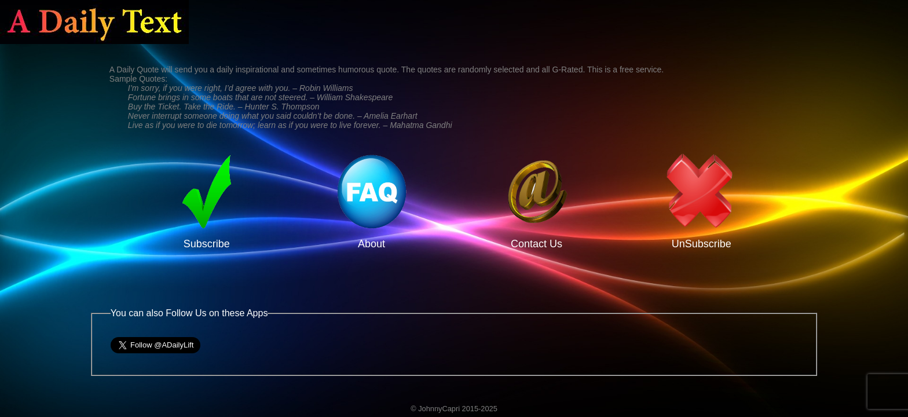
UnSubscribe (701, 238)
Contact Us (536, 238)
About (371, 238)
